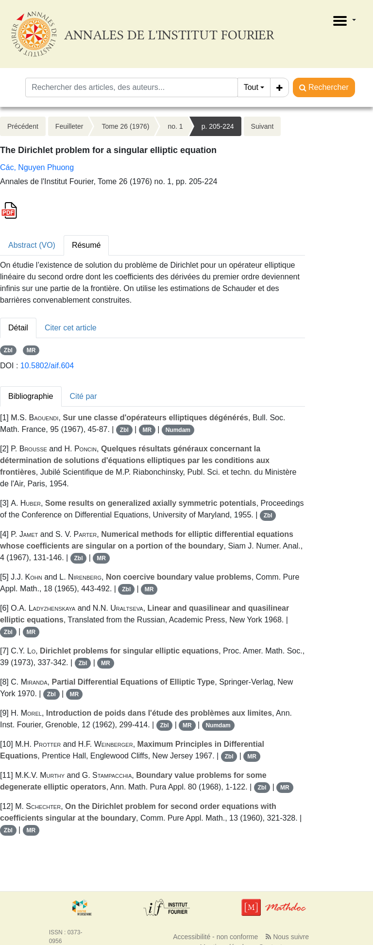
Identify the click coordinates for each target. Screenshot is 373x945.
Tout (251, 87)
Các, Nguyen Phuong (37, 167)
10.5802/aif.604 (47, 365)
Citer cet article (71, 328)
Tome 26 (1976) (125, 126)
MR (31, 350)
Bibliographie (30, 396)
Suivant (262, 126)
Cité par (83, 396)
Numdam (178, 430)
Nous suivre (287, 937)
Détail (18, 328)
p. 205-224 (218, 126)
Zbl (8, 350)
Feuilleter (69, 126)
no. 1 (175, 126)
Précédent (22, 126)
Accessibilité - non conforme (215, 937)
